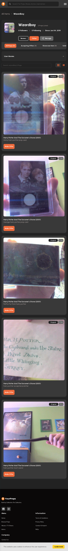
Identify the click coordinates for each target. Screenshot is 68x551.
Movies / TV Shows (7, 526)
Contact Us (4, 540)
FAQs (37, 529)
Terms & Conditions (41, 518)
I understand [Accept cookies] (58, 547)
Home (3, 518)
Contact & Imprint (41, 526)
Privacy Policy (39, 522)
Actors (3, 529)
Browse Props (5, 522)
